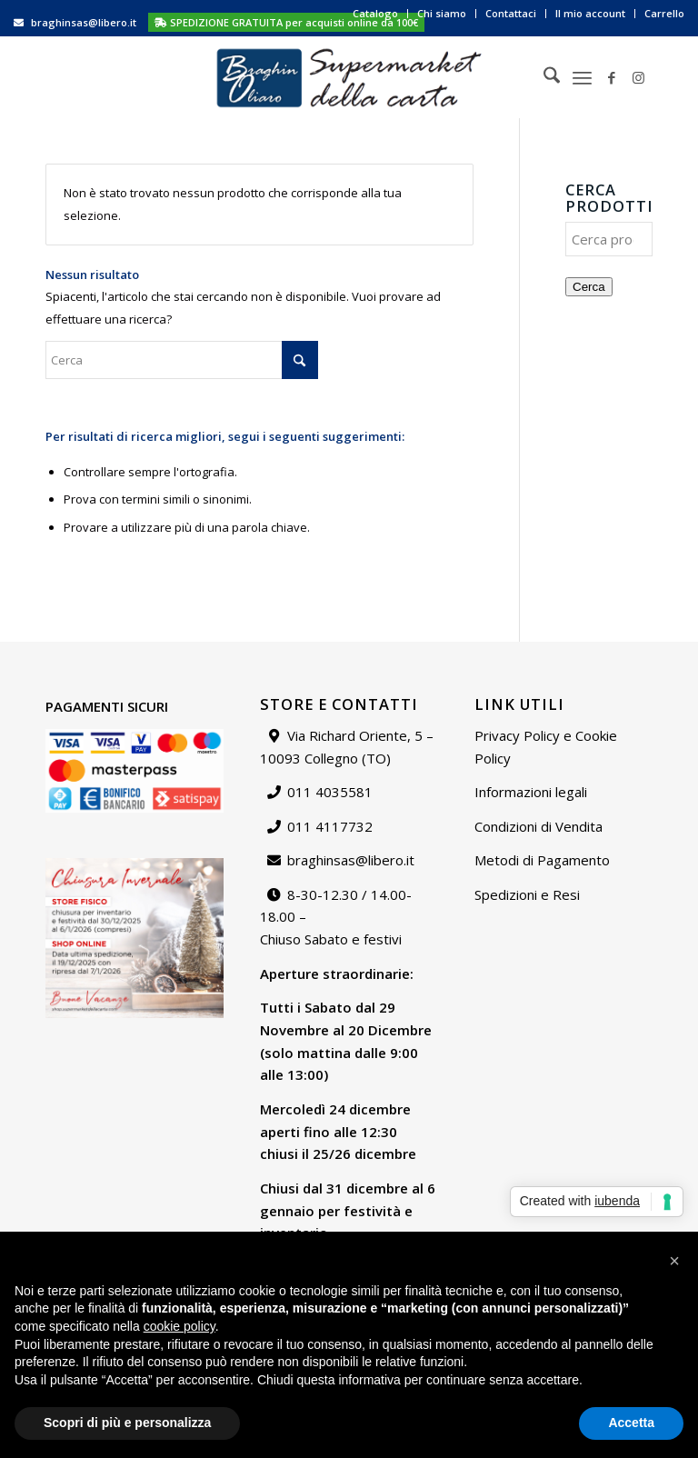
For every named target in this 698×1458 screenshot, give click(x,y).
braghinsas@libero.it (83, 22)
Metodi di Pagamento (542, 860)
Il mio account (590, 13)
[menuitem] (376, 13)
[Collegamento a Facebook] (611, 77)
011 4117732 (330, 826)
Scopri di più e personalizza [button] (127, 1422)
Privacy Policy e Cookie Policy (545, 746)
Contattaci (510, 13)
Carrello (664, 13)
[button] (674, 1260)
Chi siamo (441, 13)
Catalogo (375, 13)
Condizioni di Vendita (538, 826)
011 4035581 (330, 792)
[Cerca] (542, 77)
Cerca (589, 287)
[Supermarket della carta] (349, 77)
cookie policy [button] (179, 1326)
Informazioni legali (530, 792)
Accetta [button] (631, 1422)
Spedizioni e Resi (527, 894)
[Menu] (582, 77)
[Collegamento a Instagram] (639, 77)
